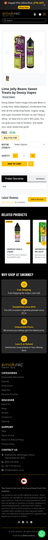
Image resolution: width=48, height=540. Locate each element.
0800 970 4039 (12, 462)
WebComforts (29, 535)
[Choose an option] (29, 144)
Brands (5, 412)
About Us (6, 404)
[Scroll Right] (43, 243)
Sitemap (5, 421)
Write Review (37, 199)
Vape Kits (6, 390)
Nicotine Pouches (10, 394)
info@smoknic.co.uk (14, 470)
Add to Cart (14, 163)
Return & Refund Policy (13, 439)
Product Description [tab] (14, 178)
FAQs (4, 431)
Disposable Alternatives (13, 377)
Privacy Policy (8, 444)
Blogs (4, 408)
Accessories (7, 385)
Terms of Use (8, 435)
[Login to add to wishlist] (31, 163)
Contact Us (7, 417)
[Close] (44, 4)
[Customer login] (35, 14)
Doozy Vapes (9, 97)
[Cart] (40, 14)
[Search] (25, 20)
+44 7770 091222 (13, 466)
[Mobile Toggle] (44, 14)
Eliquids (5, 381)
